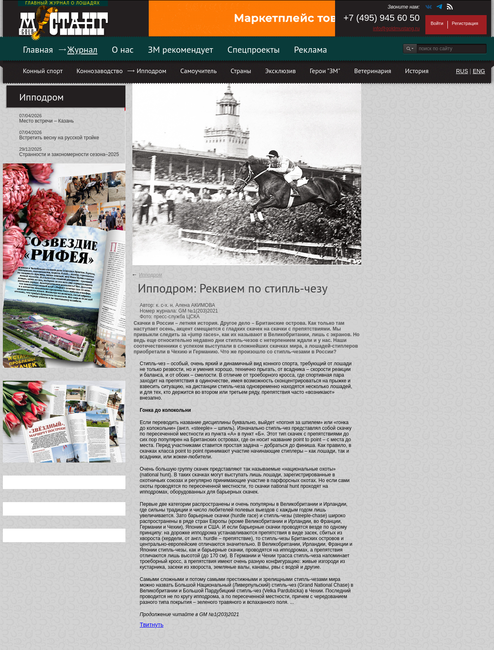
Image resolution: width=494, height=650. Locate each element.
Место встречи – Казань (46, 121)
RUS (462, 71)
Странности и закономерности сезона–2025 (69, 154)
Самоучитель (198, 71)
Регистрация (465, 23)
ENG (479, 71)
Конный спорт (43, 71)
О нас (123, 49)
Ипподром (151, 71)
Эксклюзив (280, 71)
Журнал (82, 49)
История (417, 71)
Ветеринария (372, 71)
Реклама (310, 49)
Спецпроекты (254, 49)
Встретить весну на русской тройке (59, 138)
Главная (38, 49)
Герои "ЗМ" (325, 71)
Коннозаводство (99, 71)
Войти (437, 23)
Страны (240, 71)
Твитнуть (151, 624)
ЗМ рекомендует (180, 49)
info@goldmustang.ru (396, 28)
